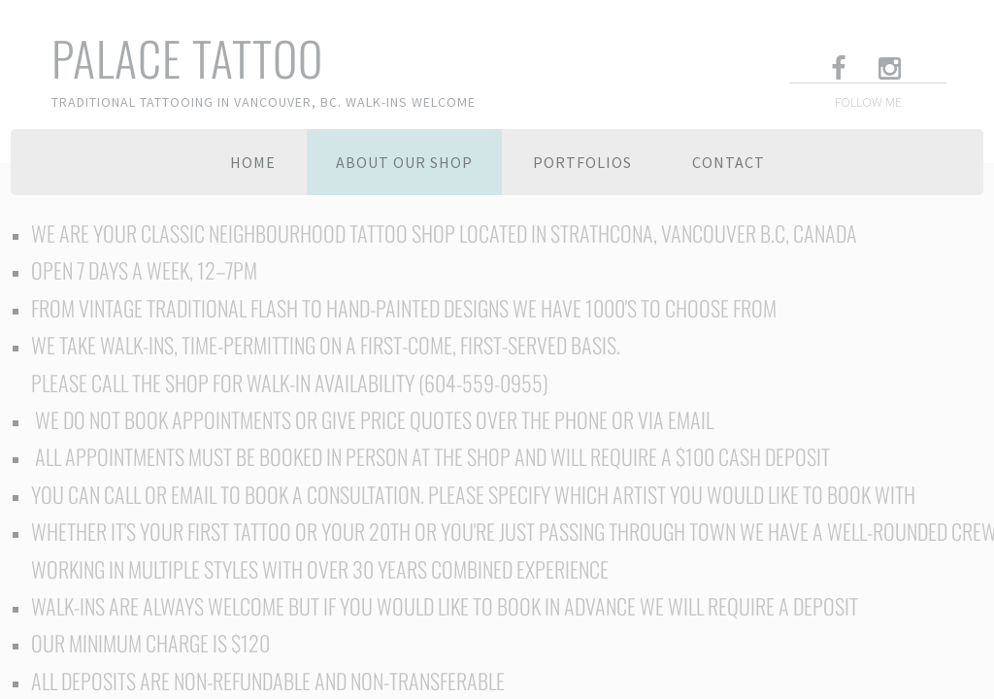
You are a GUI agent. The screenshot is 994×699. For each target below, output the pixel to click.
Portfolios (582, 162)
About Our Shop (404, 162)
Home (253, 162)
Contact (728, 162)
